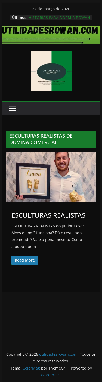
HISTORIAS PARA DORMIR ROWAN (59, 17)
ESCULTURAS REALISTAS (48, 215)
